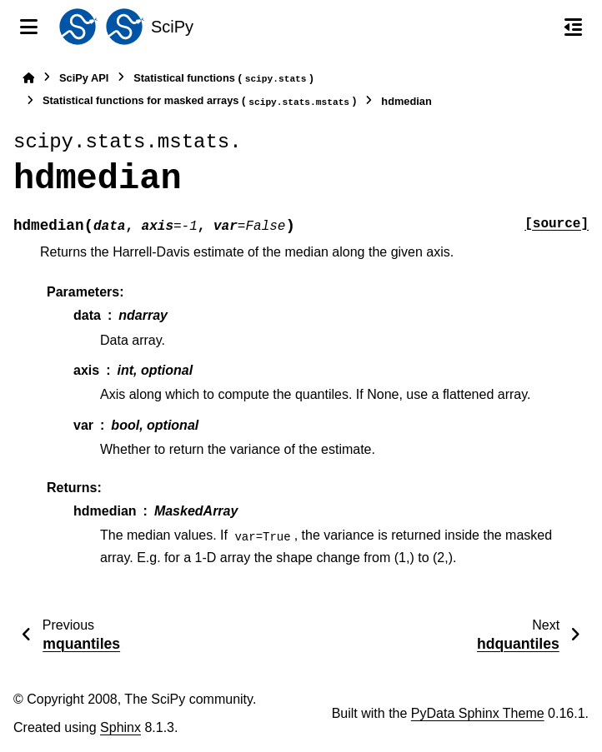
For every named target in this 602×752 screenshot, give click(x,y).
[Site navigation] (28, 26)
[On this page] (573, 26)
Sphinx (120, 727)
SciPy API (83, 78)
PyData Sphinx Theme (477, 713)
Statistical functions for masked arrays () (199, 101)
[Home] (28, 78)
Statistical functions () (223, 79)
